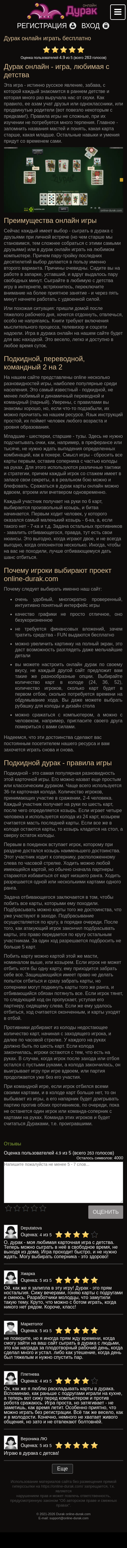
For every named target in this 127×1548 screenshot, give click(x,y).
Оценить (106, 1212)
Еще (62, 1469)
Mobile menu (118, 12)
